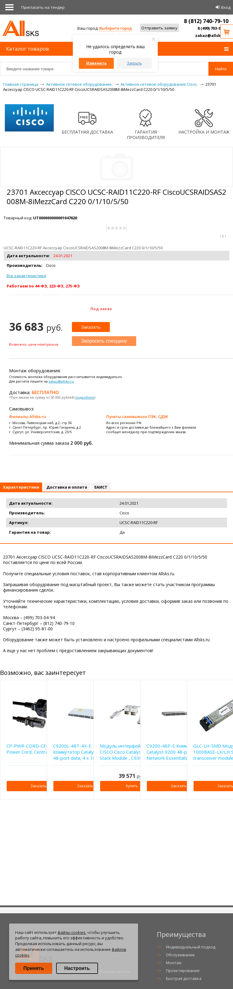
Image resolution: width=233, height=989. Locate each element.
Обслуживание (180, 954)
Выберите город (115, 28)
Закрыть (134, 63)
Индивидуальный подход (190, 947)
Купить (132, 785)
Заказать (91, 327)
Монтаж (173, 962)
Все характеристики (26, 275)
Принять (33, 968)
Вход (226, 7)
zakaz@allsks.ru (211, 35)
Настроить (77, 968)
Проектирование (183, 970)
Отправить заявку (159, 28)
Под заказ (101, 308)
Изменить (96, 63)
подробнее (85, 397)
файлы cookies (72, 932)
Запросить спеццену (104, 340)
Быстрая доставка (183, 978)
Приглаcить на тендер (43, 7)
